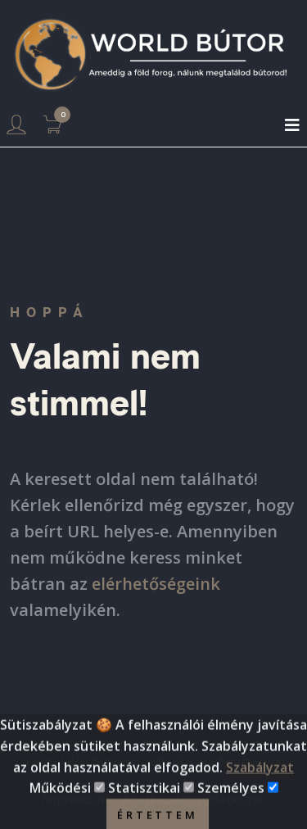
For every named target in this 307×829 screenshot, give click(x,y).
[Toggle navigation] (292, 125)
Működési (60, 795)
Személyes (230, 795)
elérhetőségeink (156, 584)
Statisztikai (144, 795)
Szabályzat (260, 774)
